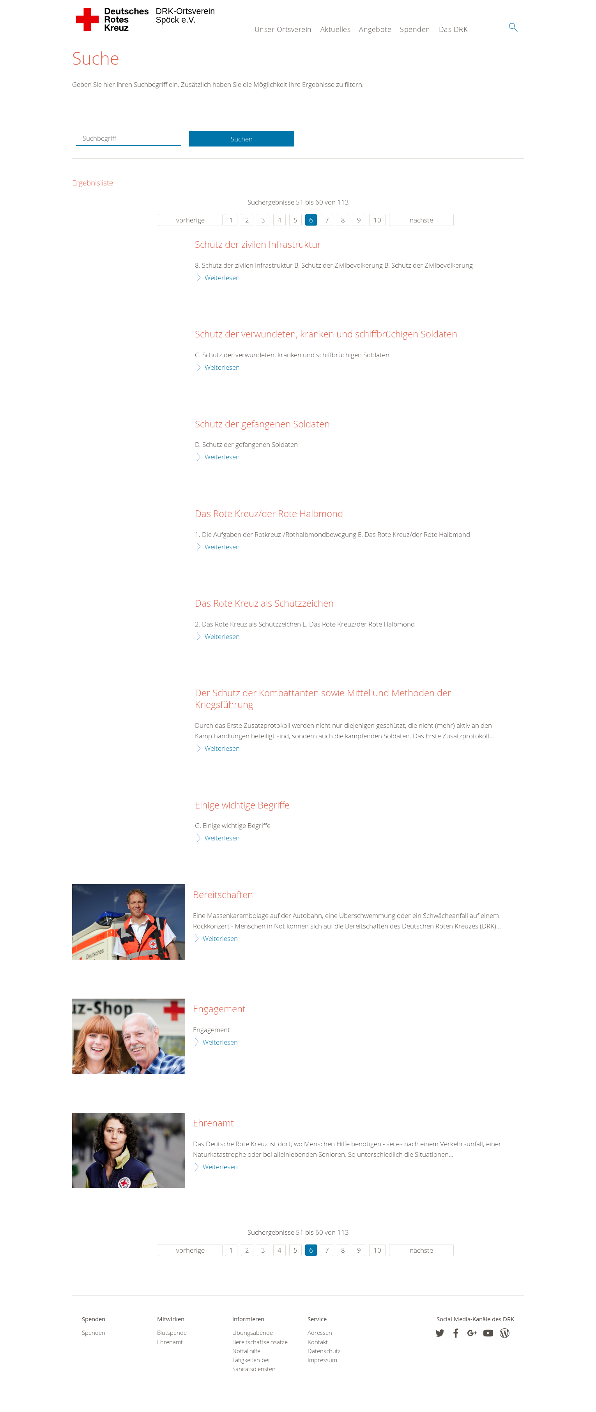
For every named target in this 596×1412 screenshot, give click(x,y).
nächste (421, 220)
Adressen (320, 1333)
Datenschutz (324, 1351)
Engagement (219, 1009)
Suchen (242, 138)
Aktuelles (335, 29)
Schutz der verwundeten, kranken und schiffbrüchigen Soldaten (326, 335)
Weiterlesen (222, 277)
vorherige (190, 220)
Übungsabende (252, 1333)
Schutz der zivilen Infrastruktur (258, 245)
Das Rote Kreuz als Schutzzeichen (264, 604)
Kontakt (318, 1342)
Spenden (415, 29)
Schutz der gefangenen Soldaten (262, 424)
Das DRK (453, 29)
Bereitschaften (223, 895)
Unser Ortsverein (283, 29)
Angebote (375, 29)
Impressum (322, 1360)
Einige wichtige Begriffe (242, 805)
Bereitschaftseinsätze (260, 1342)
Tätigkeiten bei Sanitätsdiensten (254, 1365)
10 (377, 220)
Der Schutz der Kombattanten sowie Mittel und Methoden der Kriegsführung (323, 699)
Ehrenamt (213, 1124)
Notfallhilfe (246, 1351)
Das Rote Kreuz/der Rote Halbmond (269, 514)
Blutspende (172, 1333)
